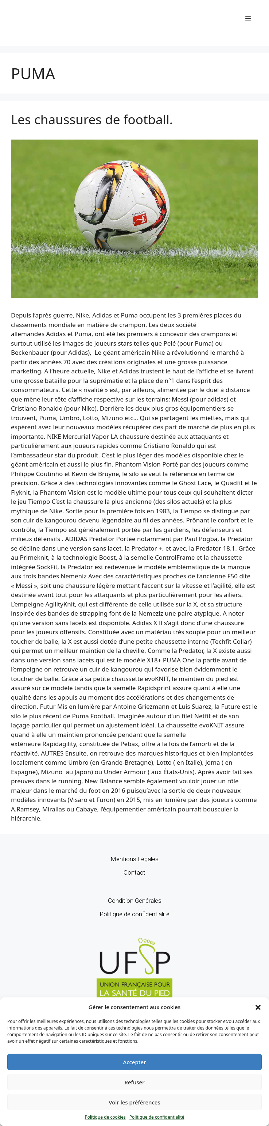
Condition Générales (134, 900)
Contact (134, 872)
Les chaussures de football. (92, 119)
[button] (258, 1007)
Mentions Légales (134, 859)
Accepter (134, 1062)
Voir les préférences (134, 1102)
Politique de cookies (105, 1117)
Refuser (134, 1082)
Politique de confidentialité (156, 1117)
